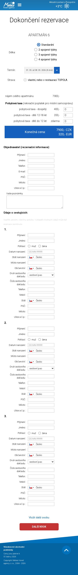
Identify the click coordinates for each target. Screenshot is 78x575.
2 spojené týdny (45, 50)
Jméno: (22, 160)
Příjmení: (21, 155)
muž (32, 246)
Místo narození (18, 262)
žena (42, 246)
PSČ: (23, 177)
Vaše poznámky (14, 193)
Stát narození (19, 257)
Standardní (45, 45)
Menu (19, 5)
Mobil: (23, 295)
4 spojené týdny (45, 60)
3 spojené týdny (45, 55)
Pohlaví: (22, 246)
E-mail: (22, 171)
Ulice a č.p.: (20, 188)
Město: (22, 182)
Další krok (39, 526)
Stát (23, 300)
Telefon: (22, 166)
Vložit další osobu (39, 517)
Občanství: (20, 268)
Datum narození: (17, 251)
